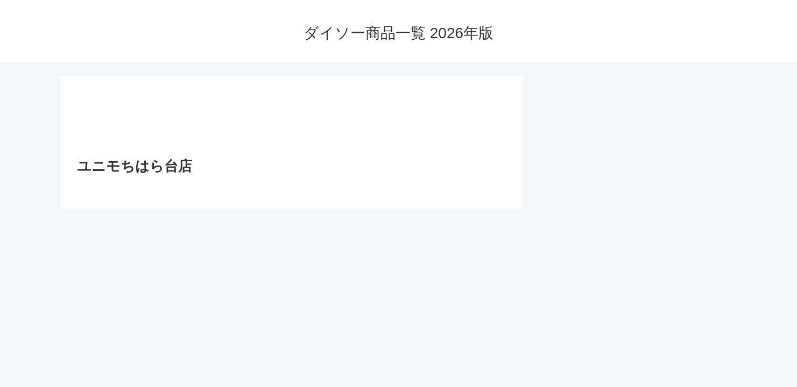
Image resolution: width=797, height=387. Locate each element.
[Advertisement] (292, 120)
